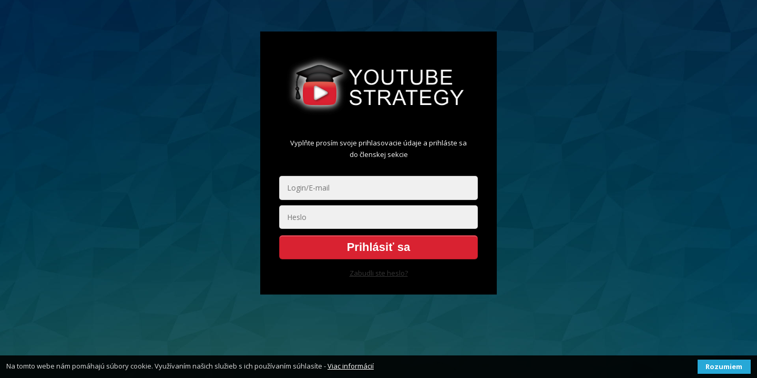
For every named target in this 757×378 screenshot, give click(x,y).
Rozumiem (723, 366)
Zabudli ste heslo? (379, 273)
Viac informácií (351, 366)
